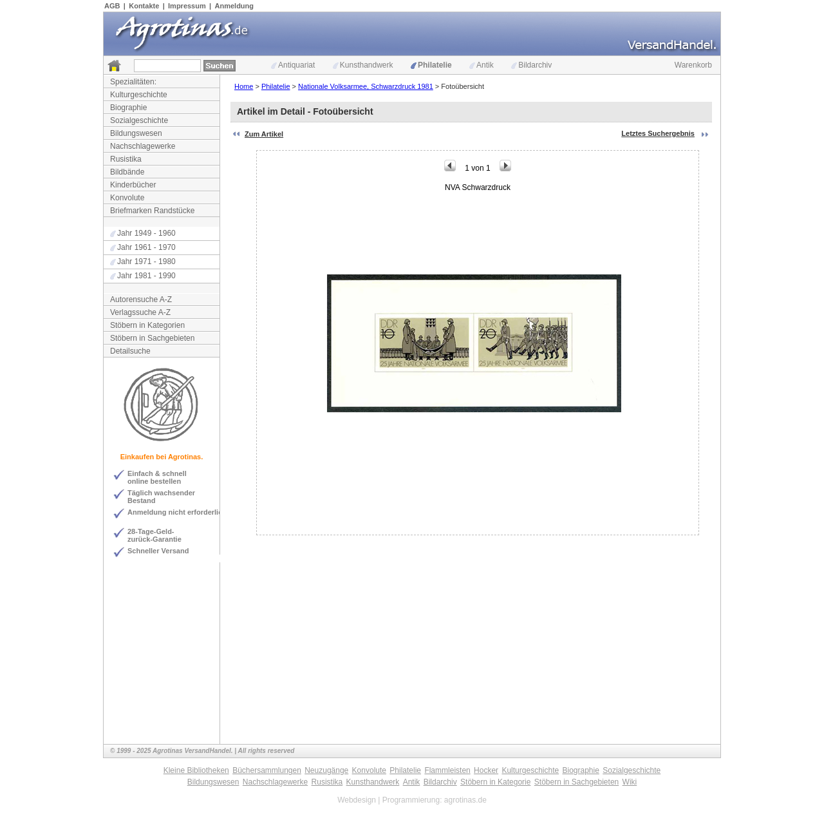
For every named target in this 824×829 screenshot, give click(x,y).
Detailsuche (130, 351)
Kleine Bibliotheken (196, 770)
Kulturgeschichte (138, 94)
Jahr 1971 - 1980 (143, 261)
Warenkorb (693, 65)
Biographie (128, 107)
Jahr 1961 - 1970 (143, 247)
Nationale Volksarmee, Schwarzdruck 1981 (365, 86)
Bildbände (127, 171)
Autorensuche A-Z (141, 299)
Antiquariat (293, 65)
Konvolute (127, 197)
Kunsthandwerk (363, 65)
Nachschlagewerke (142, 146)
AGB (112, 6)
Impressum (187, 6)
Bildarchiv (531, 65)
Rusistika (126, 159)
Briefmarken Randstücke (152, 210)
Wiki (630, 781)
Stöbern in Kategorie (495, 781)
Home (243, 86)
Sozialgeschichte (139, 120)
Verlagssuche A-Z (140, 312)
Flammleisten (447, 770)
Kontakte (144, 6)
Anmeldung (234, 6)
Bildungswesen (136, 133)
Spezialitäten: (133, 81)
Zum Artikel (264, 134)
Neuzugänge (326, 770)
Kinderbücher (133, 184)
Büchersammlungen (266, 770)
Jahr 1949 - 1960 (143, 233)
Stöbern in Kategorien (147, 325)
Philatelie (431, 65)
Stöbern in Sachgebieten (152, 338)
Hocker (486, 770)
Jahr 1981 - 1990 (143, 275)
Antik (481, 65)
